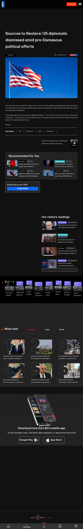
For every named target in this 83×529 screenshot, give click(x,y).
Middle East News (59, 161)
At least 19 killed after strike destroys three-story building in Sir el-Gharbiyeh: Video (20, 294)
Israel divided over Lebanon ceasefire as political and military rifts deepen (68, 357)
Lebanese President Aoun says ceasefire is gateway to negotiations (41, 381)
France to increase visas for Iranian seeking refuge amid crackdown (67, 252)
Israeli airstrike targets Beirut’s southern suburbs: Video (29, 293)
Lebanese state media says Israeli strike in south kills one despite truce (41, 357)
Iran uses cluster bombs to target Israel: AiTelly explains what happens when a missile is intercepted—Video (10, 294)
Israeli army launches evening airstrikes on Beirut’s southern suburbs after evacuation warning (49, 294)
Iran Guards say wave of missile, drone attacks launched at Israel (66, 241)
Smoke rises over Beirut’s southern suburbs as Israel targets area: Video (59, 293)
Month (61, 329)
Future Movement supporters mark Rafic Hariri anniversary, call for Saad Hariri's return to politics (78, 294)
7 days (46, 329)
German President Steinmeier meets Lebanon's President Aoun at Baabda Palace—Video (68, 294)
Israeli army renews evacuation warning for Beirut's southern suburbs (67, 264)
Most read (11, 328)
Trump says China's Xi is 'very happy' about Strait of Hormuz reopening (29, 165)
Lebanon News (62, 222)
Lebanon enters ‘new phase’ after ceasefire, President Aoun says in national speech (13, 357)
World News (22, 161)
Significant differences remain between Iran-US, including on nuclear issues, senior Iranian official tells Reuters (29, 175)
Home (8, 526)
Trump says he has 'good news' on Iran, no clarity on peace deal (64, 165)
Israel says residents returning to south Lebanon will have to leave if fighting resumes (68, 381)
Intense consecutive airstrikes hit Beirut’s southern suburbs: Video (39, 294)
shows (60, 526)
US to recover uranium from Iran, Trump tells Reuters (64, 175)
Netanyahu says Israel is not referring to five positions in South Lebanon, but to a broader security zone (67, 226)
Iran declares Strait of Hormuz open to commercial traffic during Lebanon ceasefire (13, 381)
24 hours (31, 329)
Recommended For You (24, 156)
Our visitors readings (56, 217)
